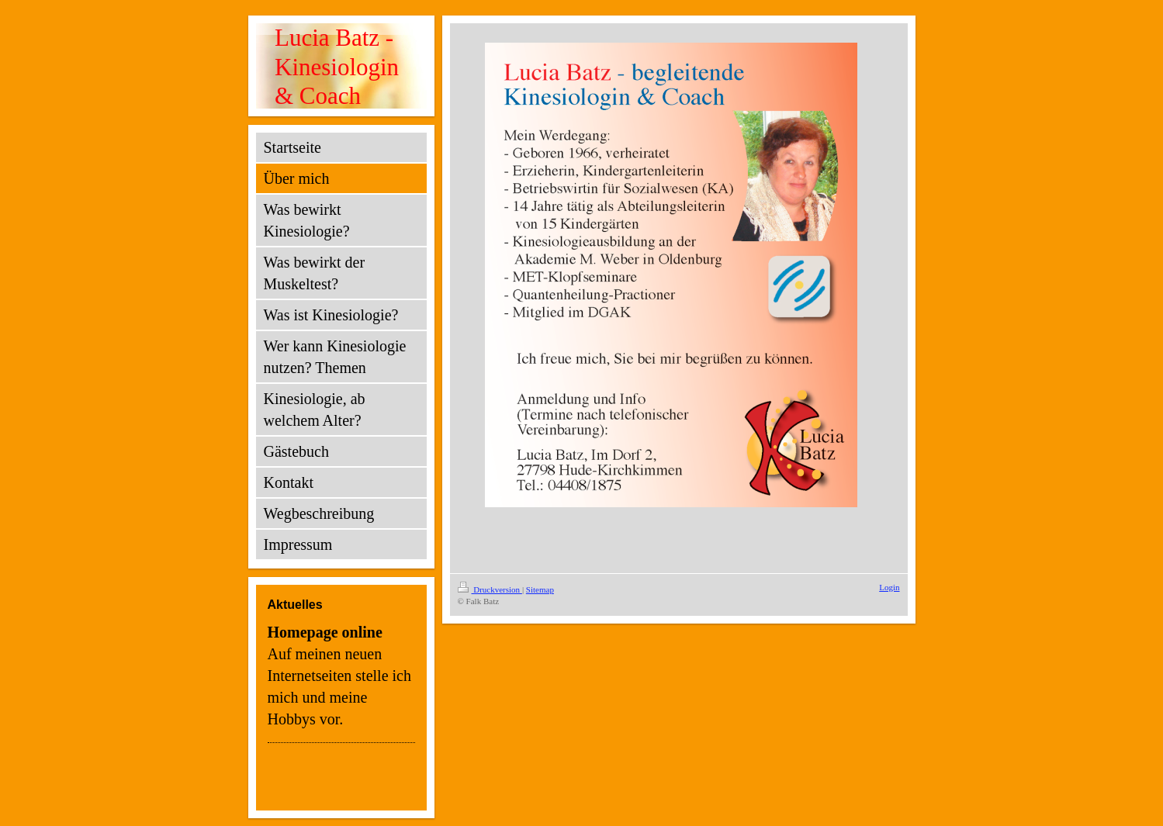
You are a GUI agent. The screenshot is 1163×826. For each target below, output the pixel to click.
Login (889, 587)
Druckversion (490, 589)
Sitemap (540, 589)
